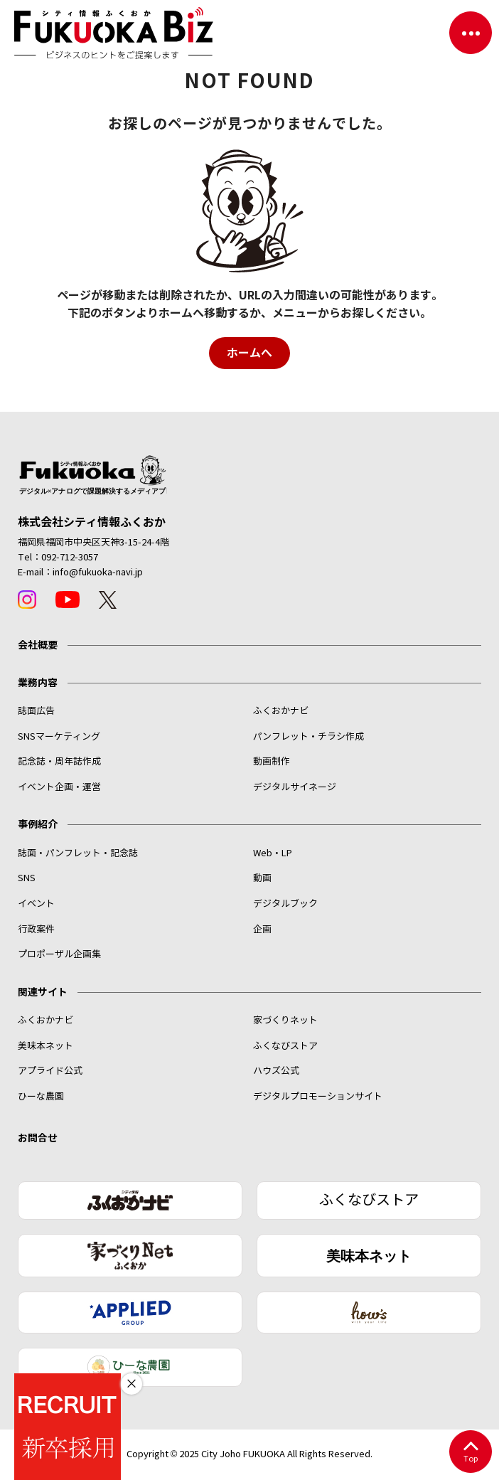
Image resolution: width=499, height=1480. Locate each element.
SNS (27, 878)
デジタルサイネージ (294, 787)
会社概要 (38, 645)
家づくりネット (285, 1020)
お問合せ (38, 1138)
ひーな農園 (41, 1096)
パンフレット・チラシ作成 (308, 736)
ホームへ (249, 353)
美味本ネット (45, 1046)
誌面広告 (36, 711)
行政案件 (36, 929)
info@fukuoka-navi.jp (98, 572)
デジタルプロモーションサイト (317, 1096)
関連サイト (43, 992)
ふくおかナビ (280, 711)
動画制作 (271, 761)
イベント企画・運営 (59, 787)
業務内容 (38, 682)
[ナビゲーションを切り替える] (470, 32)
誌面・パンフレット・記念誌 (78, 853)
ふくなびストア (285, 1046)
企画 (262, 929)
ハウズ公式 (276, 1071)
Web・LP (272, 853)
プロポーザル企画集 (59, 954)
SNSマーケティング (59, 736)
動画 (262, 878)
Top (470, 1453)
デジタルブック (285, 904)
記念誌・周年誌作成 (59, 761)
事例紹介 (38, 824)
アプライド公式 (50, 1071)
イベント (36, 904)
